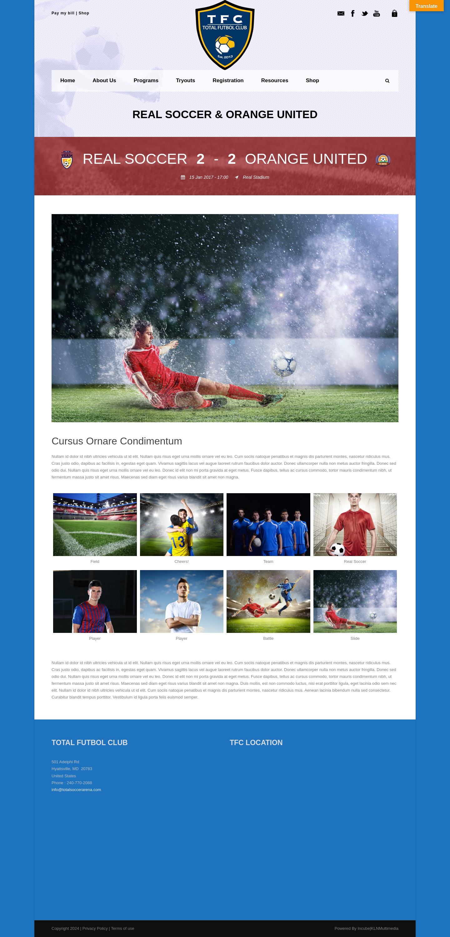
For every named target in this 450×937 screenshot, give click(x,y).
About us (104, 80)
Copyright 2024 (65, 928)
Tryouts (185, 80)
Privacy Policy (95, 928)
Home (67, 80)
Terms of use (122, 928)
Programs (146, 80)
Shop (84, 13)
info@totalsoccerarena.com (76, 789)
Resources (274, 80)
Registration (228, 80)
